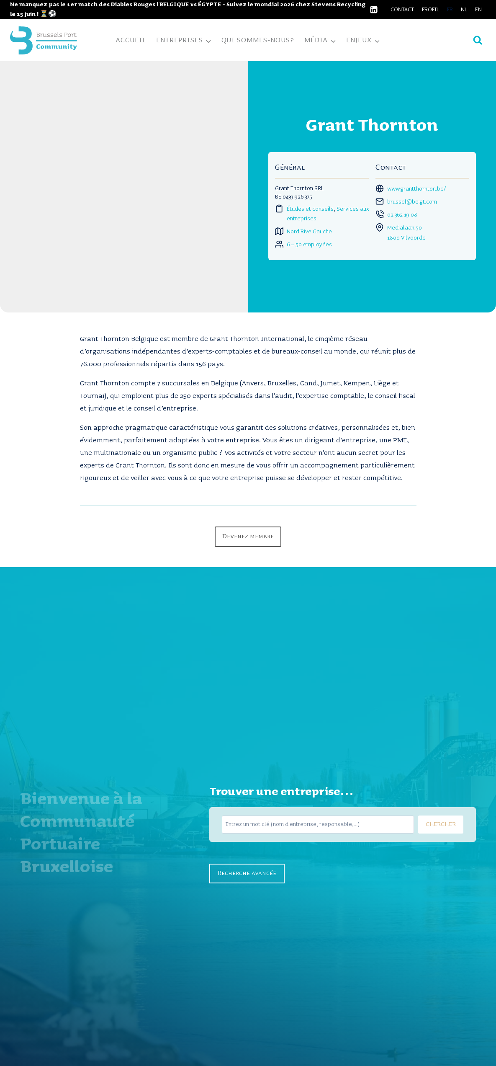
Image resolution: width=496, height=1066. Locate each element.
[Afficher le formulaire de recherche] (477, 40)
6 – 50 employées (309, 244)
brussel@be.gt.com (412, 202)
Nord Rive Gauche (309, 231)
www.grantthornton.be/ (416, 189)
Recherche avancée (247, 873)
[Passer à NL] (464, 9)
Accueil (131, 40)
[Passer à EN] (478, 9)
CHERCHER (441, 824)
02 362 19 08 (402, 215)
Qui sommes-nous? (257, 40)
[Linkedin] (373, 9)
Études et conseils (310, 209)
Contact (402, 9)
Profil (430, 9)
